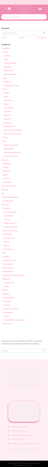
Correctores (8, 100)
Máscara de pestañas (12, 152)
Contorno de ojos (10, 223)
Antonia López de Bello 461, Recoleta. (24, 444)
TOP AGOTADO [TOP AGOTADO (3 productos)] (41, 37)
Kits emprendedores (10, 197)
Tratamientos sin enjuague (14, 320)
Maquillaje (5, 48)
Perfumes (6, 178)
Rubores (7, 115)
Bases (6, 97)
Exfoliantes (7, 163)
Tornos (6, 286)
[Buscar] (44, 17)
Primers (7, 93)
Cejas (5, 78)
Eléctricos (6, 279)
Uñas (4, 253)
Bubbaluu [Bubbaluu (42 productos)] (4, 37)
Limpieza (6, 208)
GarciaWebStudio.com (29, 465)
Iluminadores (9, 108)
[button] (40, 9)
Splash (5, 175)
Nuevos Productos (9, 186)
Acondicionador (9, 298)
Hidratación (7, 234)
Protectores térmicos (11, 309)
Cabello (5, 290)
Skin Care (5, 204)
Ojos (4, 141)
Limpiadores (8, 216)
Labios (5, 52)
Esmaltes (6, 257)
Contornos (8, 111)
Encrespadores (9, 126)
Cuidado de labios (11, 227)
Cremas (6, 167)
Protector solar (9, 238)
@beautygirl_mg (16, 431)
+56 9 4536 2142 (15, 439)
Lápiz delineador (10, 74)
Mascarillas (8, 249)
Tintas (6, 59)
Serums (6, 245)
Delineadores (9, 149)
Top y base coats (9, 260)
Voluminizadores (10, 63)
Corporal (5, 160)
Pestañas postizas (11, 156)
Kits (3, 193)
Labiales (7, 56)
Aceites (6, 316)
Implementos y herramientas (14, 275)
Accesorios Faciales (10, 231)
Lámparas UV (9, 283)
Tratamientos (8, 264)
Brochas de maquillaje (12, 134)
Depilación (7, 171)
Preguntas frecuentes (18, 426)
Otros (6, 137)
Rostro (5, 89)
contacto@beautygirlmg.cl (20, 435)
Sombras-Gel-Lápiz (11, 85)
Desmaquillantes (10, 212)
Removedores (8, 271)
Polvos (6, 104)
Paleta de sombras (11, 145)
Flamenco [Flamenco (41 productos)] (22, 37)
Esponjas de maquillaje (13, 130)
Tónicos (7, 219)
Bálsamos (7, 67)
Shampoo (6, 294)
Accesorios (7, 123)
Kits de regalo (8, 201)
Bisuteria (5, 190)
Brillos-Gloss (8, 70)
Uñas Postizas (8, 268)
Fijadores (7, 82)
